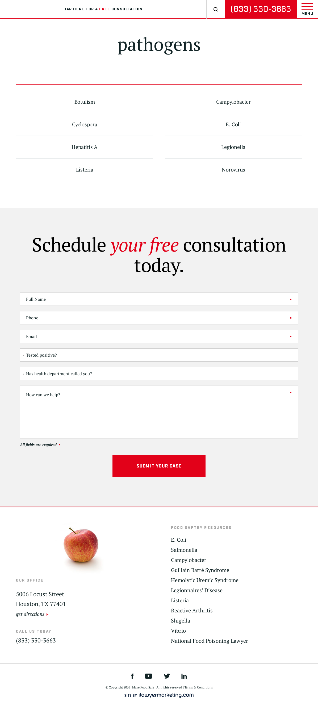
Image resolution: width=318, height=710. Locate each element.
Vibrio (178, 630)
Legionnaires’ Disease (197, 590)
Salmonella (184, 549)
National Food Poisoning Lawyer (209, 640)
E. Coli (233, 124)
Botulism (84, 101)
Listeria (84, 169)
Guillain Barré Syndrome (200, 570)
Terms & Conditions (199, 687)
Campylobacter (233, 101)
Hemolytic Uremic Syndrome (204, 580)
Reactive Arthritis (192, 610)
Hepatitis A (85, 147)
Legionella (233, 147)
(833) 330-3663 (261, 9)
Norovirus (233, 169)
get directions (30, 613)
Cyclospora (84, 124)
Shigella (180, 620)
